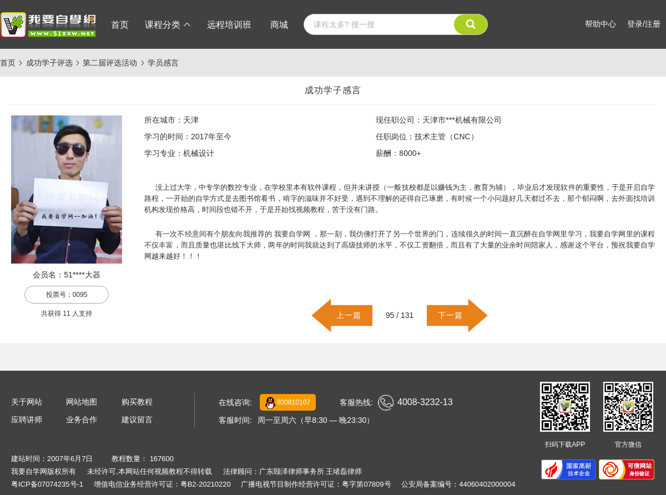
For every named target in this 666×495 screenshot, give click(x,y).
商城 (279, 24)
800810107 (287, 403)
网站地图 (81, 401)
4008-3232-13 (415, 403)
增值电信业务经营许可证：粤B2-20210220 (162, 484)
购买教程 (137, 401)
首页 (120, 24)
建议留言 (137, 419)
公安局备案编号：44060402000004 (458, 484)
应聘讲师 (26, 419)
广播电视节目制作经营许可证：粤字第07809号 (316, 484)
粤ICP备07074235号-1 (47, 484)
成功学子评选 (49, 62)
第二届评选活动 (110, 62)
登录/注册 (643, 23)
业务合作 (81, 419)
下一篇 (450, 315)
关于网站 (26, 401)
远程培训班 (229, 24)
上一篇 (348, 315)
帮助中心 (600, 23)
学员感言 (163, 62)
